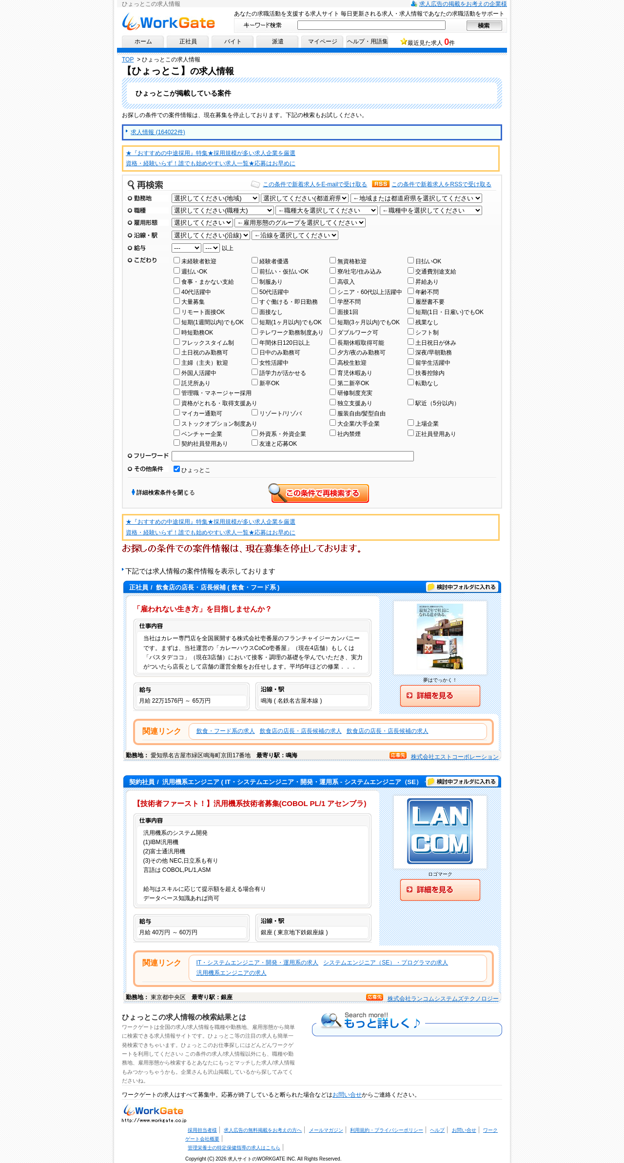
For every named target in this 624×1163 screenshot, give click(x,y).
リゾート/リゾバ (280, 413)
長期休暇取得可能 (360, 342)
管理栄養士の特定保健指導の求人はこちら (234, 1147)
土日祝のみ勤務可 (204, 352)
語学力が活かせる (282, 373)
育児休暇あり (354, 373)
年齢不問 (427, 292)
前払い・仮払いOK (284, 271)
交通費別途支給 (435, 271)
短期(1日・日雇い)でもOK (449, 312)
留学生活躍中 (432, 362)
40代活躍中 (196, 292)
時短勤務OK (197, 332)
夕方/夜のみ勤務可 (361, 352)
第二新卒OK (353, 383)
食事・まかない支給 (207, 281)
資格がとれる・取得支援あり (219, 403)
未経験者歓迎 (198, 261)
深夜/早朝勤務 (433, 352)
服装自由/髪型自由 (361, 413)
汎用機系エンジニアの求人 (231, 972)
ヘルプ (437, 1130)
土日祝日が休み (435, 342)
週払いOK (194, 271)
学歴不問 (349, 301)
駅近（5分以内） (437, 403)
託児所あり (196, 383)
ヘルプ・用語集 (367, 41)
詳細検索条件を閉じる (165, 492)
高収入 (346, 281)
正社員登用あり (435, 434)
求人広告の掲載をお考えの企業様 (463, 3)
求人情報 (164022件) (158, 132)
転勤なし (427, 383)
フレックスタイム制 (207, 342)
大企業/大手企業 (358, 423)
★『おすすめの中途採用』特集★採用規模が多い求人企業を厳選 (210, 153)
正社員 (188, 41)
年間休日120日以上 (284, 342)
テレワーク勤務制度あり (291, 332)
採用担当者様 (202, 1130)
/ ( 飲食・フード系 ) (204, 587)
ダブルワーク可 (357, 332)
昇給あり (427, 281)
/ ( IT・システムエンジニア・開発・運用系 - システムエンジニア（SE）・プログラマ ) (296, 782)
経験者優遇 (274, 261)
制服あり (271, 281)
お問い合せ (347, 1094)
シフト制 (427, 332)
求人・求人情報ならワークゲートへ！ (154, 1113)
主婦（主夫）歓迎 (204, 362)
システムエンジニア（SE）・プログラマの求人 (385, 962)
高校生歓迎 (352, 362)
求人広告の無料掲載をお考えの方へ (263, 1130)
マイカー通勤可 (201, 413)
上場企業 (427, 423)
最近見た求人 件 (431, 42)
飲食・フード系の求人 (225, 731)
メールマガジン (326, 1130)
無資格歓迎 (352, 261)
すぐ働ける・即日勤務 (288, 301)
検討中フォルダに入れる (462, 587)
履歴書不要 (430, 301)
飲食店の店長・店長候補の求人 (301, 731)
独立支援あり (354, 403)
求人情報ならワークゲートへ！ (168, 21)
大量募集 (193, 301)
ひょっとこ (196, 470)
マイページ (322, 41)
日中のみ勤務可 (279, 352)
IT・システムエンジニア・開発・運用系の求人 (257, 962)
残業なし (427, 322)
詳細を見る (440, 696)
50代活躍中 (274, 292)
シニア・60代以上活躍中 (369, 292)
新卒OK (269, 383)
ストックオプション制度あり (219, 423)
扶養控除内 (430, 373)
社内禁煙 (349, 434)
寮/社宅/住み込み (359, 271)
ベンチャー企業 (201, 434)
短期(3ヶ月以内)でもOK (368, 322)
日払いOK (428, 261)
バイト (233, 41)
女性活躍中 (274, 362)
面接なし (271, 312)
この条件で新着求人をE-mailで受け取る (315, 184)
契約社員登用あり (204, 443)
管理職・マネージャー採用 (216, 393)
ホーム (143, 41)
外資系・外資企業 (282, 434)
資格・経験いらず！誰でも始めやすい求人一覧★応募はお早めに (210, 163)
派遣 (278, 41)
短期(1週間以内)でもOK (212, 322)
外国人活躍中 (198, 373)
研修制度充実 (354, 393)
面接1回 (347, 312)
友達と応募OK (278, 443)
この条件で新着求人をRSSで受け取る (441, 184)
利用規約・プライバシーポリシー (386, 1130)
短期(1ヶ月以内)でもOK (290, 322)
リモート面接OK (203, 312)
